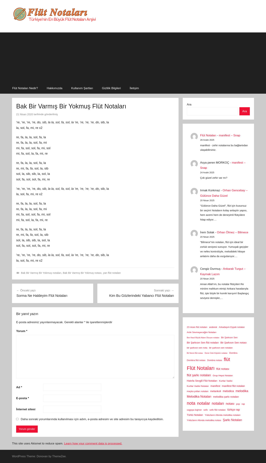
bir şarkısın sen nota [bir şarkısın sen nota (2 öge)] (197, 347)
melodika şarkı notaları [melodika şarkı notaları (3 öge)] (226, 396)
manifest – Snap (229, 135)
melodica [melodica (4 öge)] (228, 391)
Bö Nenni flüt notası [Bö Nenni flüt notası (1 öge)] (195, 353)
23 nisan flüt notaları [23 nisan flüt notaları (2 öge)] (197, 327)
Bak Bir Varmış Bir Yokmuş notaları (41, 272)
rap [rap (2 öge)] (243, 404)
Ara (189, 104)
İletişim (134, 88)
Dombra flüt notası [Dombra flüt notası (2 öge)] (196, 360)
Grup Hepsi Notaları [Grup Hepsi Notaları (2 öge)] (223, 375)
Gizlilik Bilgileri (111, 88)
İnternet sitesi (25, 409)
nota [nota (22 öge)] (191, 403)
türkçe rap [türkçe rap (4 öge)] (233, 409)
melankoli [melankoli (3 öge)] (215, 391)
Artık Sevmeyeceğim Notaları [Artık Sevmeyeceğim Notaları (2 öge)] (201, 332)
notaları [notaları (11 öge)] (218, 403)
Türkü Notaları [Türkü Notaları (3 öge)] (195, 415)
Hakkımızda (54, 88)
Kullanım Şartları (82, 88)
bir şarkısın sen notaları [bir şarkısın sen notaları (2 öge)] (221, 347)
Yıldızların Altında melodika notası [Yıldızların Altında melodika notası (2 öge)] (204, 420)
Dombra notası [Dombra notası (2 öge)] (214, 360)
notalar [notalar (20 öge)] (203, 403)
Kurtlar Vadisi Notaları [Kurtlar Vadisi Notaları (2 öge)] (198, 386)
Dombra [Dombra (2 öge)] (233, 353)
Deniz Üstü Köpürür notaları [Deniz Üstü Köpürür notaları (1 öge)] (216, 353)
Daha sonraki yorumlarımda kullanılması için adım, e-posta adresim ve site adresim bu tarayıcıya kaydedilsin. (92, 419)
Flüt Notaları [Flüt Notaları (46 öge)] (201, 368)
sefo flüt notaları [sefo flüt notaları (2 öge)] (217, 410)
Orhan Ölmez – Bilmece (232, 232)
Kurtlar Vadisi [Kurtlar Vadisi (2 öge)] (225, 381)
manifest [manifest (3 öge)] (215, 386)
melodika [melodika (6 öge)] (242, 391)
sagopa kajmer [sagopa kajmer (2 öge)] (194, 410)
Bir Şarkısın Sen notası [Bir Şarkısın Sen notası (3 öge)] (233, 342)
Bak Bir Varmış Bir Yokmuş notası (82, 272)
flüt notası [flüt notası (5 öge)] (222, 369)
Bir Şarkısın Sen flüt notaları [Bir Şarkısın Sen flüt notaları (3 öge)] (203, 342)
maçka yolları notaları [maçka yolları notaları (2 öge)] (198, 391)
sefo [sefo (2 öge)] (205, 410)
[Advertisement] (133, 56)
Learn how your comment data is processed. (93, 443)
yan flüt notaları (112, 272)
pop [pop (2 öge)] (238, 404)
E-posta (22, 398)
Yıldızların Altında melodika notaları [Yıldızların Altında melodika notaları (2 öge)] (223, 415)
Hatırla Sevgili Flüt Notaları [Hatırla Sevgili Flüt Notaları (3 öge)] (202, 380)
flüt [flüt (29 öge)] (227, 359)
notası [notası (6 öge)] (230, 403)
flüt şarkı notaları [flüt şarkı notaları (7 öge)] (199, 375)
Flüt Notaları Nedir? (25, 88)
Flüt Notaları (208, 135)
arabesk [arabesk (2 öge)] (213, 327)
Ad (19, 387)
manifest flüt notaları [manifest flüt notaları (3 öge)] (233, 386)
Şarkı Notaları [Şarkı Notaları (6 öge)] (232, 420)
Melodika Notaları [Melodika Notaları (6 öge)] (199, 396)
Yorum (21, 331)
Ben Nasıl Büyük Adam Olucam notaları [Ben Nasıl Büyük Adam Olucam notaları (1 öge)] (203, 338)
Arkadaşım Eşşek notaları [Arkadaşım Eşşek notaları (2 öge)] (232, 327)
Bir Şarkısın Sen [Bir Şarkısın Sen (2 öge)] (229, 337)
